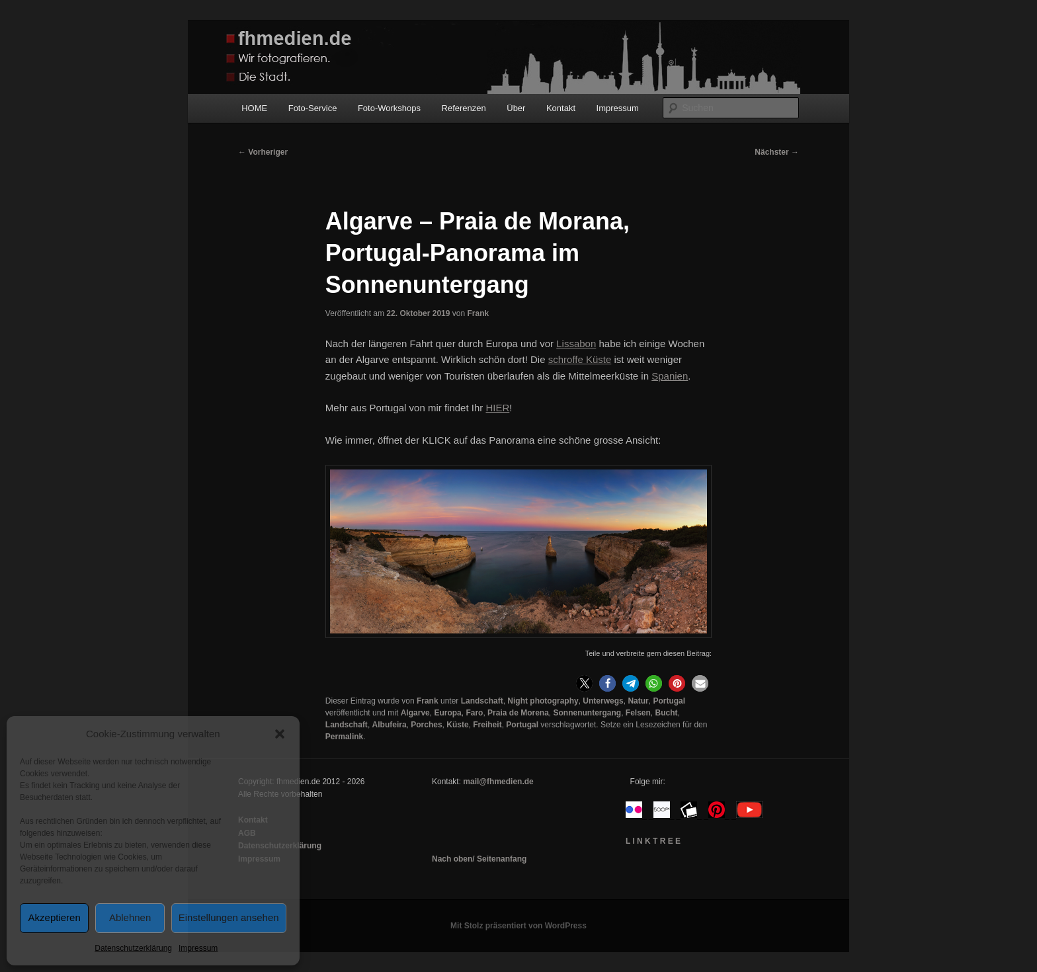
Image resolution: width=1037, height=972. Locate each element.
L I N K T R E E (653, 841)
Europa (447, 712)
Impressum (198, 948)
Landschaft (482, 701)
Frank (478, 313)
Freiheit (487, 724)
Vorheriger (263, 152)
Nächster (777, 152)
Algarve (415, 712)
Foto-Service (312, 108)
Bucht (666, 712)
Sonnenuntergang (587, 712)
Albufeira (389, 724)
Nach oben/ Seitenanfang (479, 859)
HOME (254, 108)
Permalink (344, 736)
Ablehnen (130, 917)
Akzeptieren (54, 917)
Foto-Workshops (389, 108)
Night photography (542, 701)
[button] (279, 734)
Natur (638, 701)
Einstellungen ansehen (229, 917)
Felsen (638, 712)
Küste (457, 724)
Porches (426, 724)
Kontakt (560, 108)
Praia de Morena (518, 712)
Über (516, 108)
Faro (474, 712)
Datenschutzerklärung (133, 948)
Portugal (669, 701)
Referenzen (464, 108)
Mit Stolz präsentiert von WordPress (518, 925)
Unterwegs (603, 701)
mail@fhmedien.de (498, 781)
